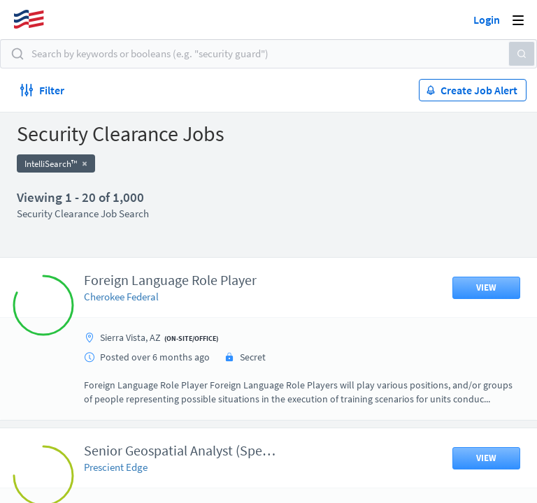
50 (349, 390)
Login (486, 20)
